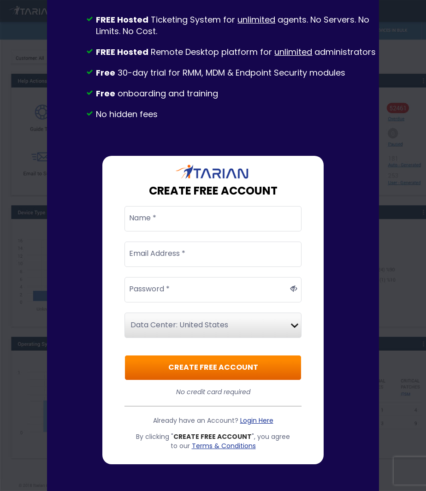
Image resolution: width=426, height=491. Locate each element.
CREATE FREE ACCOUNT (213, 367)
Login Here (256, 420)
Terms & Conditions (224, 445)
